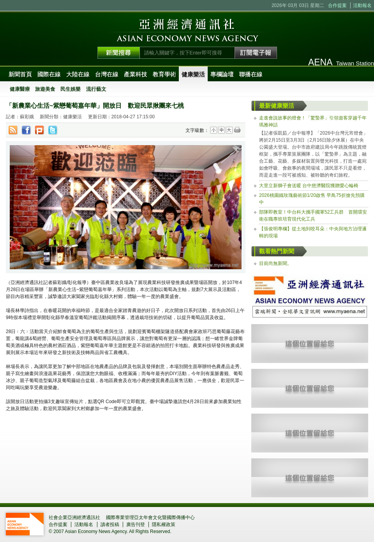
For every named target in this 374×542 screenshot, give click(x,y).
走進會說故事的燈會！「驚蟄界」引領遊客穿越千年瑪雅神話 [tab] (313, 121)
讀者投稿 (110, 524)
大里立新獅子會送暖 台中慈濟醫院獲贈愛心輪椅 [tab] (308, 185)
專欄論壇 (222, 74)
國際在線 (49, 74)
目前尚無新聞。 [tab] (275, 263)
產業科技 (135, 74)
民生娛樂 (70, 89)
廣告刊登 (135, 524)
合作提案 (337, 5)
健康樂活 (193, 74)
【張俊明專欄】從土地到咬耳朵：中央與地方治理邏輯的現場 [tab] (313, 232)
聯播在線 (251, 74)
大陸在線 (78, 74)
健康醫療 (20, 89)
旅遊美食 (45, 89)
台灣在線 (106, 74)
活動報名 (362, 5)
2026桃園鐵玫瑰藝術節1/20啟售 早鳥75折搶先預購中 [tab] (312, 199)
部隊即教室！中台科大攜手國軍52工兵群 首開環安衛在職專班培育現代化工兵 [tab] (313, 215)
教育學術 (164, 74)
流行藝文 (96, 89)
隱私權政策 (163, 524)
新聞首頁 (20, 74)
